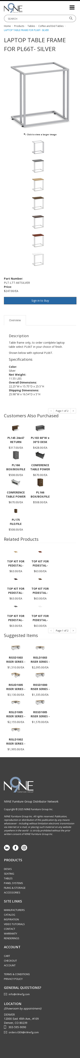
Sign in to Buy (40, 300)
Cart (7, 956)
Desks (8, 869)
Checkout (10, 960)
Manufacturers (14, 910)
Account (10, 965)
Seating (9, 873)
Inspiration (11, 919)
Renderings (11, 938)
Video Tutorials (14, 924)
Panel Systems (13, 883)
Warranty (10, 933)
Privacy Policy (13, 979)
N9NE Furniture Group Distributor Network (31, 801)
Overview (15, 320)
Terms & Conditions (17, 974)
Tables (8, 878)
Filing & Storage (15, 888)
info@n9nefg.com (19, 994)
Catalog (9, 914)
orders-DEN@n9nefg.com (24, 1032)
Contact (9, 929)
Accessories (12, 892)
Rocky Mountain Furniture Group (23, 8)
